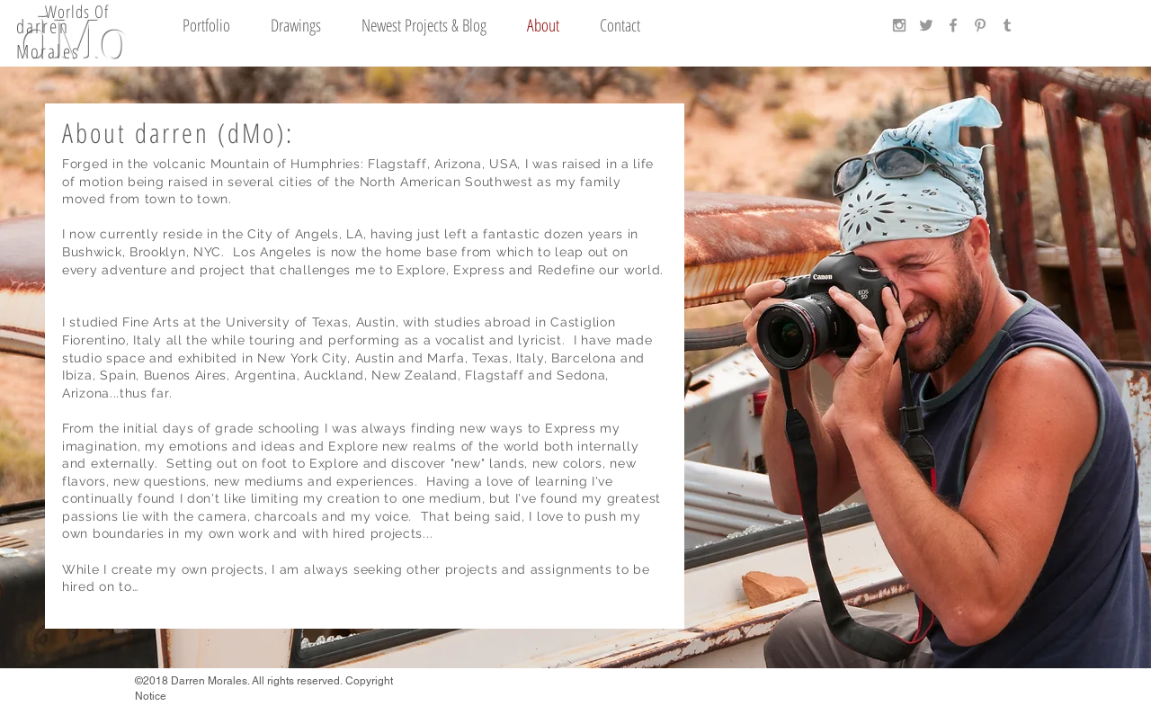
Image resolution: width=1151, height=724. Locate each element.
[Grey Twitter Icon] (926, 25)
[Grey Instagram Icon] (899, 25)
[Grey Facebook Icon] (953, 25)
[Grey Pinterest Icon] (980, 25)
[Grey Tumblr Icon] (1007, 25)
